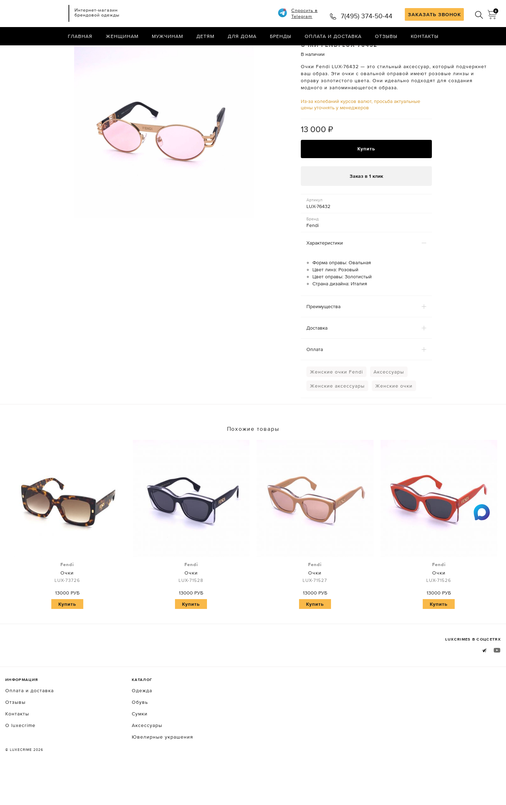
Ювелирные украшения (162, 767)
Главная (80, 37)
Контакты (425, 37)
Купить (366, 179)
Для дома (242, 37)
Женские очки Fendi (336, 402)
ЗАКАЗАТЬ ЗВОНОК (434, 14)
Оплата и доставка (333, 37)
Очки (67, 603)
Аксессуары (389, 402)
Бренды (280, 37)
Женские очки (394, 417)
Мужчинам (167, 37)
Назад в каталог (478, 52)
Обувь (140, 732)
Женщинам (122, 37)
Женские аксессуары (337, 417)
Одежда (142, 721)
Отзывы (386, 37)
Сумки (140, 744)
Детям (205, 37)
